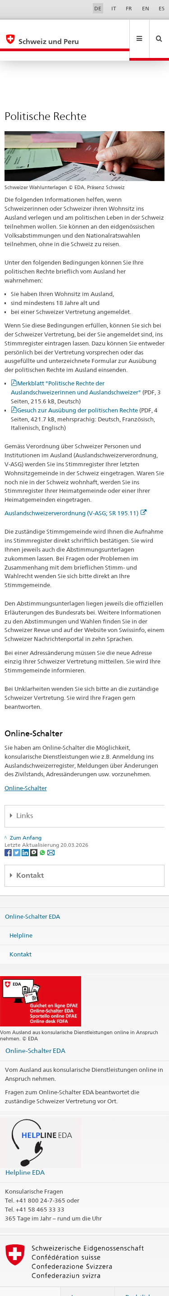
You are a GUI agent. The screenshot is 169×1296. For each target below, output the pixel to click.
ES (161, 8)
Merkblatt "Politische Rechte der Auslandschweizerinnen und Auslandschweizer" (86, 372)
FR (129, 8)
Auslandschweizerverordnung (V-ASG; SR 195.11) (75, 493)
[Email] (51, 833)
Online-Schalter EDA (32, 897)
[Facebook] (9, 833)
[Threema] (34, 833)
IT (113, 8)
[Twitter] (17, 833)
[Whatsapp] (43, 833)
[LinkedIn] (26, 833)
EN (145, 8)
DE (97, 8)
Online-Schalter (26, 768)
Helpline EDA (25, 1153)
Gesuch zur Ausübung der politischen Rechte (84, 399)
